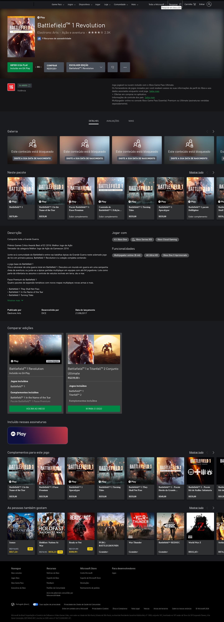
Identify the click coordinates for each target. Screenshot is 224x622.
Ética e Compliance (120, 609)
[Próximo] (213, 131)
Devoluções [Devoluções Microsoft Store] (84, 583)
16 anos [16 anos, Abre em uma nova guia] (24, 85)
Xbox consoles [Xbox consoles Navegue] (16, 573)
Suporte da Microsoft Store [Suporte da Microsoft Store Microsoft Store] (90, 578)
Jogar (97, 4)
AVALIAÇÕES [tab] (113, 120)
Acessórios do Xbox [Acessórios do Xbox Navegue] (18, 588)
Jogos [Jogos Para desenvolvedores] (114, 573)
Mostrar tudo (196, 172)
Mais (133, 4)
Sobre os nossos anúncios (181, 609)
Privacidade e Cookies (100, 609)
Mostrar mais (15, 300)
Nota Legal (135, 609)
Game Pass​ (57, 4)
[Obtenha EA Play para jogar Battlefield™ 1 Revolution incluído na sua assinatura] (20, 67)
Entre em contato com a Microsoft (75, 609)
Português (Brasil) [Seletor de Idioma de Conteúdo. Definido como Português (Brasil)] (22, 604)
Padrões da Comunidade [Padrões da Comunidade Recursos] (56, 588)
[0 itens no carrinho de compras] (190, 4)
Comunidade (120, 4)
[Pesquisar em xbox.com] (175, 3)
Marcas (146, 609)
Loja (106, 4)
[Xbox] (42, 4)
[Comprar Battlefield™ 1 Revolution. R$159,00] (54, 67)
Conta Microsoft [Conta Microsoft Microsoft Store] (86, 573)
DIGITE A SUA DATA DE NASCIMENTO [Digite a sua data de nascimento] (32, 158)
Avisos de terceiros (161, 609)
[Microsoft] (22, 4)
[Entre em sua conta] (205, 4)
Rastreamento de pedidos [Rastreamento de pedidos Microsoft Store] (90, 588)
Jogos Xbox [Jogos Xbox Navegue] (15, 578)
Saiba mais (154, 91)
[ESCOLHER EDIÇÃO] (85, 67)
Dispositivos (84, 4)
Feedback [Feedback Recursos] (50, 583)
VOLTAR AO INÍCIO (35, 408)
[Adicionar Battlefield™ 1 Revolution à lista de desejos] (113, 67)
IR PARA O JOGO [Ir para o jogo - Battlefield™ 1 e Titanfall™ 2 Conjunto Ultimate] (94, 408)
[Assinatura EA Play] (37, 435)
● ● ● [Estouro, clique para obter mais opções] (125, 67)
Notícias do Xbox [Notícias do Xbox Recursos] (53, 573)
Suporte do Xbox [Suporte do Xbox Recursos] (53, 578)
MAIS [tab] (131, 120)
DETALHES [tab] (93, 120)
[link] (21, 198)
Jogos (70, 4)
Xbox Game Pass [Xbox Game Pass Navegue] (17, 583)
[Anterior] (207, 131)
